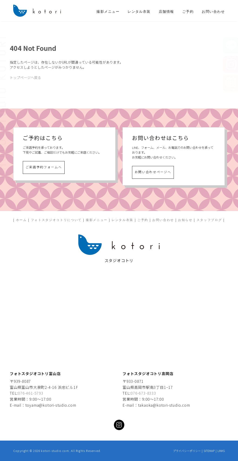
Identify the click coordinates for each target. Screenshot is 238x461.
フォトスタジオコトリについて (56, 220)
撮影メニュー (107, 12)
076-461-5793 (30, 393)
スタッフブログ (209, 220)
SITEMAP (209, 451)
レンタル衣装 (139, 12)
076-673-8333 (143, 393)
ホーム (21, 220)
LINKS (221, 451)
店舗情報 (166, 12)
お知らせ (185, 220)
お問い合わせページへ (153, 172)
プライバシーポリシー (187, 451)
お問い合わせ (213, 12)
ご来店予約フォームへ (44, 167)
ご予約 (188, 12)
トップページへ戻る (25, 77)
